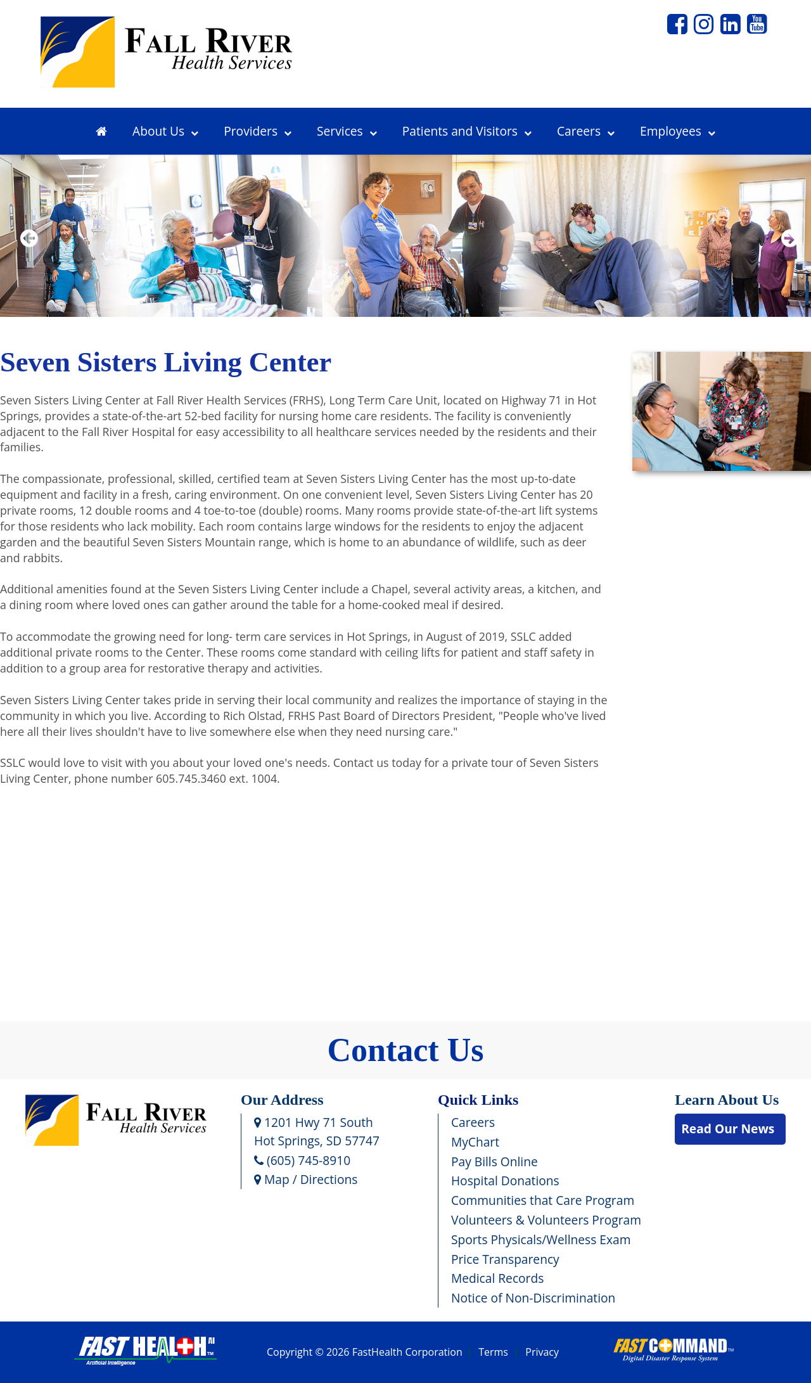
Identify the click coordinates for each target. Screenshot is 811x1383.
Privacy (542, 1353)
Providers (257, 130)
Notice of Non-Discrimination (533, 1297)
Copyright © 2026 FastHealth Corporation (365, 1353)
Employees (677, 130)
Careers (586, 130)
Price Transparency (505, 1259)
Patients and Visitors (467, 130)
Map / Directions (305, 1179)
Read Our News (727, 1128)
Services (347, 130)
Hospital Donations (505, 1180)
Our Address (282, 1099)
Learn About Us (727, 1099)
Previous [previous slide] (28, 254)
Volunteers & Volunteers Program (546, 1219)
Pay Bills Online (494, 1161)
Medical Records (497, 1278)
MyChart (475, 1141)
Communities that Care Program (542, 1200)
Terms (493, 1353)
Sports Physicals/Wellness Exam (541, 1239)
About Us (165, 130)
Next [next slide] (787, 254)
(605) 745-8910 (302, 1160)
